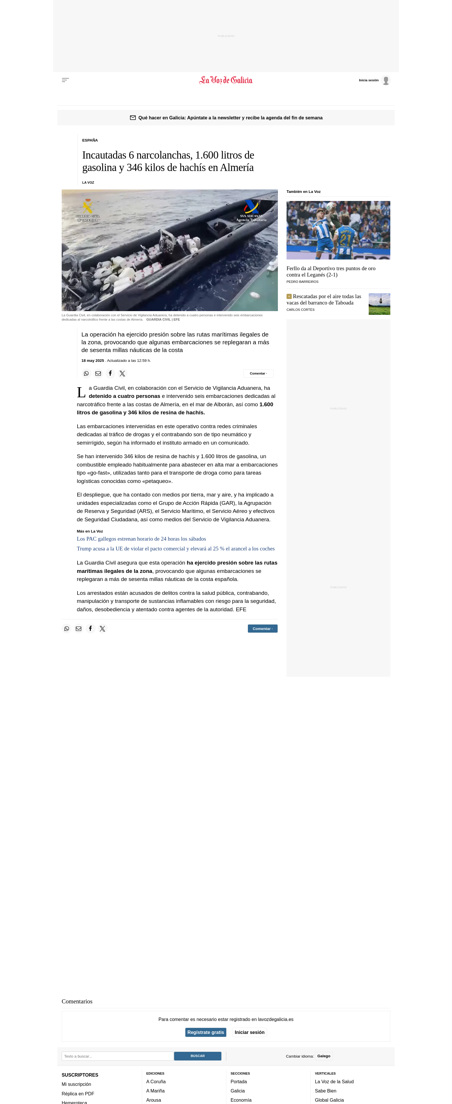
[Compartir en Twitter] (122, 373)
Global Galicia (329, 1100)
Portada (239, 1081)
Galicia (238, 1090)
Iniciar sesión (250, 1032)
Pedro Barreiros (303, 281)
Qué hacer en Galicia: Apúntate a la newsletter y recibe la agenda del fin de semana (230, 117)
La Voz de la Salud (334, 1081)
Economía (241, 1100)
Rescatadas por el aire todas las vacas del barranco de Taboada (324, 299)
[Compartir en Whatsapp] (86, 373)
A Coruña (156, 1081)
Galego (323, 1056)
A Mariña (155, 1090)
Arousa (153, 1100)
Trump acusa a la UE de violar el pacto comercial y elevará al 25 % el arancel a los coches (176, 549)
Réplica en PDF (78, 1093)
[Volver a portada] (226, 80)
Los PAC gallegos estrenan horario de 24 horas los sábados (141, 539)
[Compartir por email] (98, 373)
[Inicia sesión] (374, 80)
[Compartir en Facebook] (110, 373)
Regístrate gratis (205, 1032)
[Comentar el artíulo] (258, 373)
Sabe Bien (326, 1090)
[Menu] (65, 80)
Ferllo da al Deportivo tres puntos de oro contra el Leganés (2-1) (331, 271)
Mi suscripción (76, 1084)
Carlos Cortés (300, 309)
